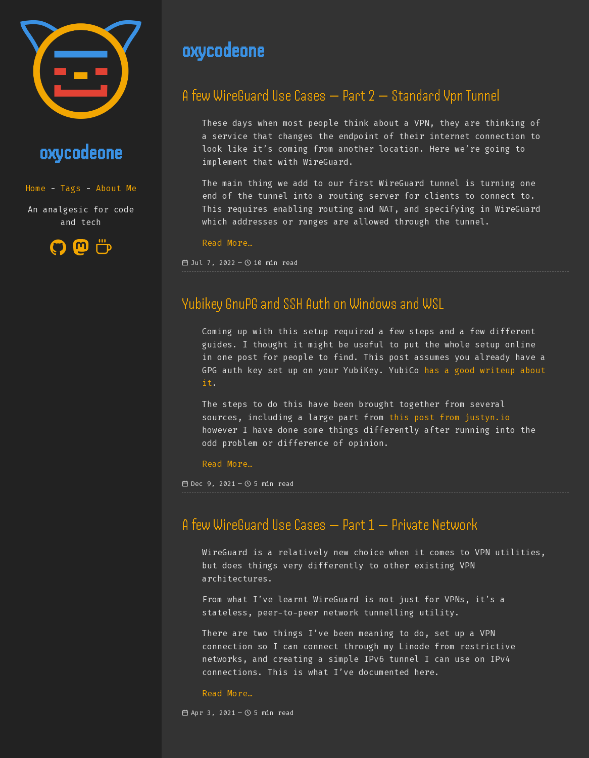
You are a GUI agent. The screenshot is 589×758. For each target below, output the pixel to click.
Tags (71, 188)
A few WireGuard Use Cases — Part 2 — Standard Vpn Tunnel (341, 95)
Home (35, 188)
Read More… (227, 243)
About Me (116, 188)
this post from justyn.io (449, 417)
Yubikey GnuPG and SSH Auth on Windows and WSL (313, 304)
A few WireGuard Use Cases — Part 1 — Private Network (329, 525)
